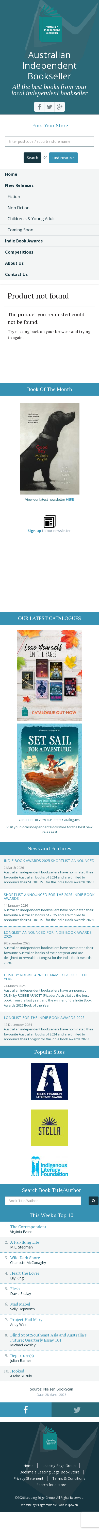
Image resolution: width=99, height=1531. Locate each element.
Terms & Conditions (68, 1478)
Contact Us (16, 274)
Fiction (14, 196)
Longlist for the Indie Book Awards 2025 (44, 1017)
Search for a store (51, 1484)
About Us (14, 263)
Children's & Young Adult (31, 218)
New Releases (19, 185)
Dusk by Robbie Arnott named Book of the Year (46, 977)
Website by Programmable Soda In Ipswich (49, 1505)
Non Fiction (18, 207)
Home (11, 174)
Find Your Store (50, 125)
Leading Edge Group (59, 1465)
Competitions (19, 252)
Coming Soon (20, 230)
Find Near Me (63, 157)
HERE (70, 499)
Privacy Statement (28, 1478)
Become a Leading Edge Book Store (49, 1472)
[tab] (26, 1409)
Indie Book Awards (24, 241)
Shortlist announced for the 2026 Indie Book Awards (49, 896)
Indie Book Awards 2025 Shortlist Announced (49, 860)
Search (32, 157)
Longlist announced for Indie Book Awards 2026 (48, 934)
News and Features (49, 848)
